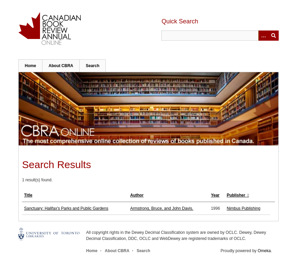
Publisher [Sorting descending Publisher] (236, 195)
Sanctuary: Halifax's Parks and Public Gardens (66, 208)
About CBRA (60, 65)
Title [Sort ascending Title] (28, 195)
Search (92, 65)
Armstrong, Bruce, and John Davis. (161, 208)
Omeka (264, 250)
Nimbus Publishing (243, 208)
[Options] (263, 36)
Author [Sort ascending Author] (136, 195)
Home (30, 65)
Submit (274, 36)
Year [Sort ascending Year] (215, 195)
